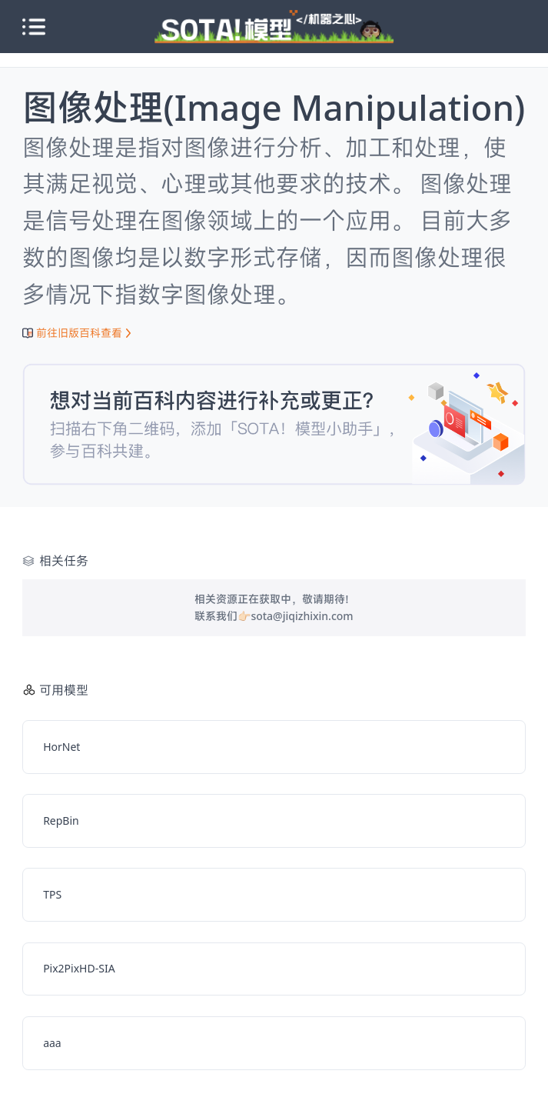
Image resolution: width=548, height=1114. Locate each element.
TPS (52, 894)
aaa (52, 1043)
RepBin (61, 820)
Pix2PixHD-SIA (79, 968)
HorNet (61, 746)
